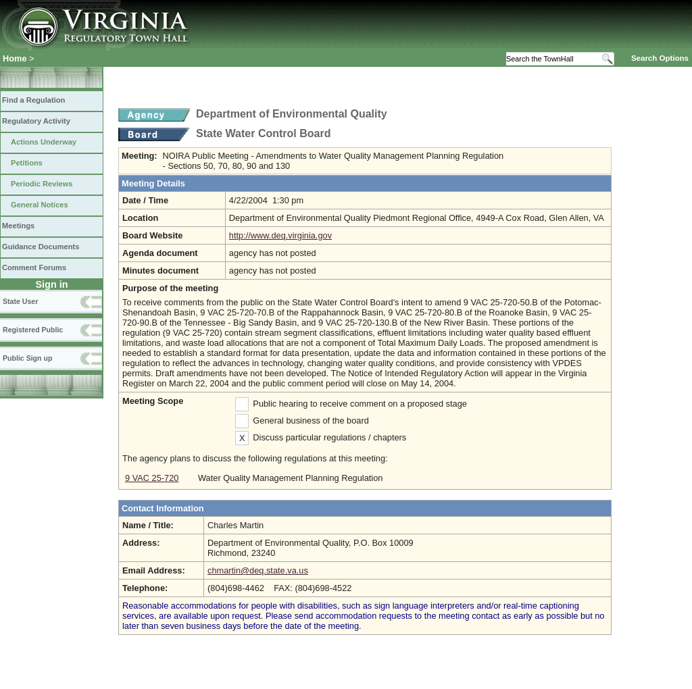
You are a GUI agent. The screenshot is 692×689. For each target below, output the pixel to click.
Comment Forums (34, 267)
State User (20, 301)
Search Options (660, 58)
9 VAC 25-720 (151, 478)
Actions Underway (43, 142)
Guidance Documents (40, 247)
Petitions (27, 163)
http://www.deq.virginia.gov (280, 235)
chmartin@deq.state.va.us (257, 570)
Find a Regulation (33, 100)
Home (15, 58)
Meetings (18, 226)
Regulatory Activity (36, 121)
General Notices (39, 205)
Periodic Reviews (42, 184)
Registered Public (33, 330)
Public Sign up (27, 358)
